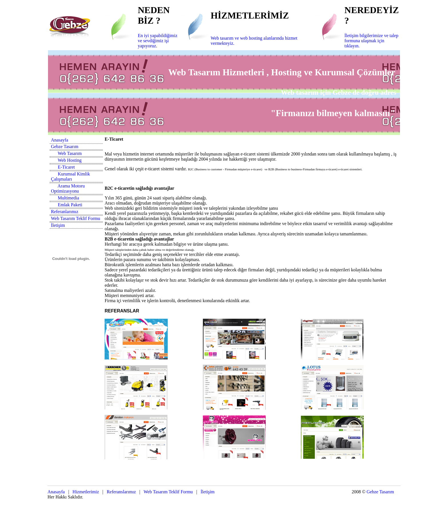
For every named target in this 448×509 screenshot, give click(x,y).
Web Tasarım (70, 153)
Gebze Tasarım (64, 146)
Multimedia (68, 197)
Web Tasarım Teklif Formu (75, 218)
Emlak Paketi (70, 204)
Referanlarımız (64, 211)
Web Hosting (70, 160)
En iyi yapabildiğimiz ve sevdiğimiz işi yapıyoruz (157, 40)
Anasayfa (59, 140)
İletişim (58, 225)
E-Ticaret (66, 167)
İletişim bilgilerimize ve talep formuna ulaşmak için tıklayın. (372, 40)
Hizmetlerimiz (85, 491)
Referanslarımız (121, 491)
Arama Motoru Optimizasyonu (68, 188)
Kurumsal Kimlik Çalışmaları (70, 176)
